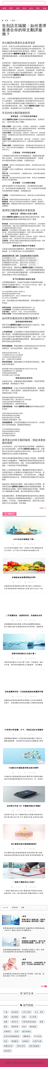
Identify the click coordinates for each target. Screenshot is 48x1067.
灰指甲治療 (37, 1041)
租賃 (6, 1041)
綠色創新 (15, 1012)
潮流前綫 (15, 907)
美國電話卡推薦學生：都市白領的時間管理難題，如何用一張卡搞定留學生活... (33, 942)
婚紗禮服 (15, 1017)
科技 (24, 8)
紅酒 (16, 1031)
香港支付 (15, 1022)
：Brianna (17, 887)
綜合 (31, 8)
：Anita (17, 544)
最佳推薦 (5, 907)
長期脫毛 (7, 1031)
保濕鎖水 (25, 1041)
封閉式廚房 (21, 1046)
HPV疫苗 (37, 1036)
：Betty (17, 811)
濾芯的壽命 (26, 1031)
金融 (45, 8)
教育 (11, 8)
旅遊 (18, 8)
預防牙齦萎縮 (34, 1046)
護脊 (6, 1026)
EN (4, 13)
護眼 (24, 1017)
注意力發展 (26, 1012)
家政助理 (7, 1051)
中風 (6, 1012)
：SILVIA (17, 696)
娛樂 (22, 907)
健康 (4, 8)
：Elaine (17, 658)
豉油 (24, 1026)
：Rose (17, 734)
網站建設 (33, 1026)
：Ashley (17, 620)
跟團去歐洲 (8, 1046)
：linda (17, 849)
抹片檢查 (33, 1017)
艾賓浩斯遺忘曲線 (29, 1022)
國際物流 (26, 1036)
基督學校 (15, 1026)
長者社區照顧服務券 (11, 1036)
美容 (38, 8)
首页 (6, 20)
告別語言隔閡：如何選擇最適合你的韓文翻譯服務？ (24, 30)
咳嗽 (6, 1022)
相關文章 (9, 514)
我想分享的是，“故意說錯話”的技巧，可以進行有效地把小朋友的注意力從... (34, 964)
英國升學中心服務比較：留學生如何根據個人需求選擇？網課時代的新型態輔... (33, 921)
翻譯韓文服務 (19, 54)
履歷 (6, 1017)
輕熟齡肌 (15, 1041)
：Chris (17, 582)
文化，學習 (39, 1012)
